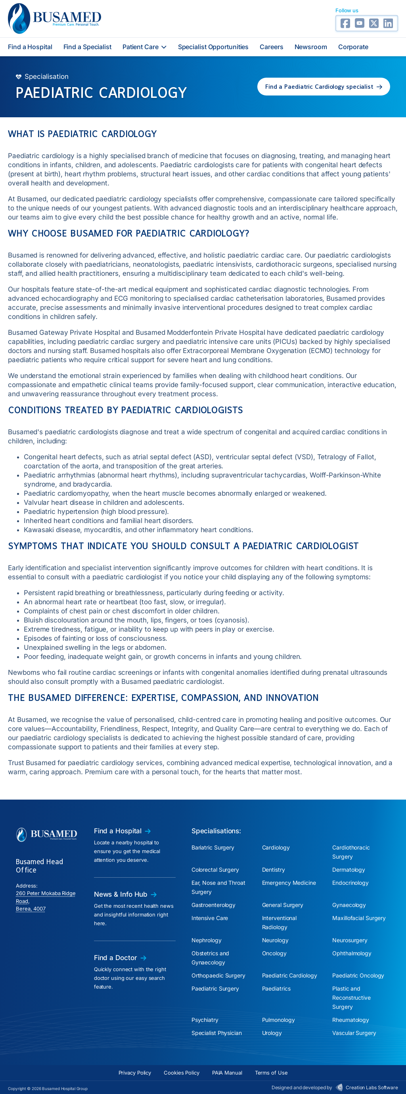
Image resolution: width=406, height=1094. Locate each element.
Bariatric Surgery (213, 847)
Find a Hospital (30, 47)
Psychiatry (205, 1019)
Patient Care (145, 47)
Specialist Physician (217, 1032)
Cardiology (276, 847)
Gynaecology (349, 904)
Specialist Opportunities (213, 47)
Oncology (274, 953)
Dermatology (348, 869)
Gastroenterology (214, 904)
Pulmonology (278, 1019)
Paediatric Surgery (215, 988)
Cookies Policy (181, 1072)
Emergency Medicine (289, 882)
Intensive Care (210, 918)
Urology (272, 1032)
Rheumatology (350, 1019)
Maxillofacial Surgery (359, 918)
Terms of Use (271, 1072)
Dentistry (273, 869)
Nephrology (207, 940)
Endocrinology (350, 882)
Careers (271, 47)
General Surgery (283, 904)
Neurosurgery (350, 940)
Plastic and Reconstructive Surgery (351, 997)
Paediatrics (276, 988)
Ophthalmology (352, 953)
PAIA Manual (227, 1072)
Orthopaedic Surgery (218, 975)
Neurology (275, 940)
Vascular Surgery (354, 1032)
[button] (323, 86)
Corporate (353, 47)
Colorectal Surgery (215, 869)
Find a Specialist (87, 47)
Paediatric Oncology (358, 975)
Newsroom (311, 47)
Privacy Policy (135, 1072)
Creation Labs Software (372, 1087)
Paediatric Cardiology (289, 975)
